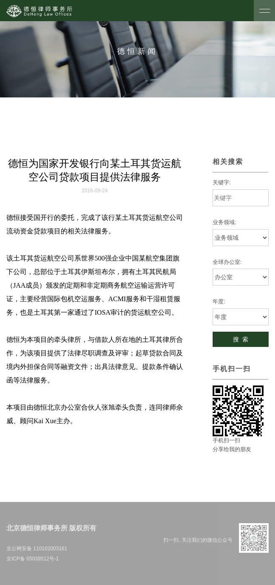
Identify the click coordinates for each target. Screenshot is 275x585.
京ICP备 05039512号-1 (32, 559)
